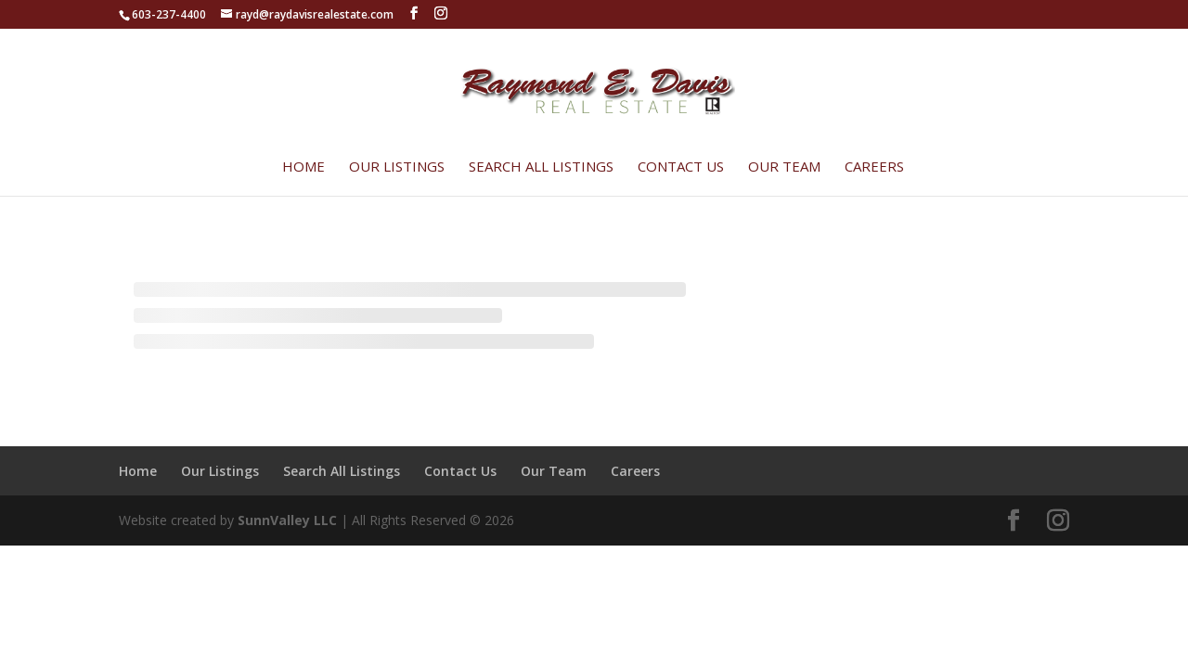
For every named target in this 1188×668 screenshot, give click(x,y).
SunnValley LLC (287, 520)
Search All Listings (541, 167)
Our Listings (397, 167)
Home (303, 167)
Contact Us (681, 167)
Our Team (784, 167)
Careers (874, 167)
